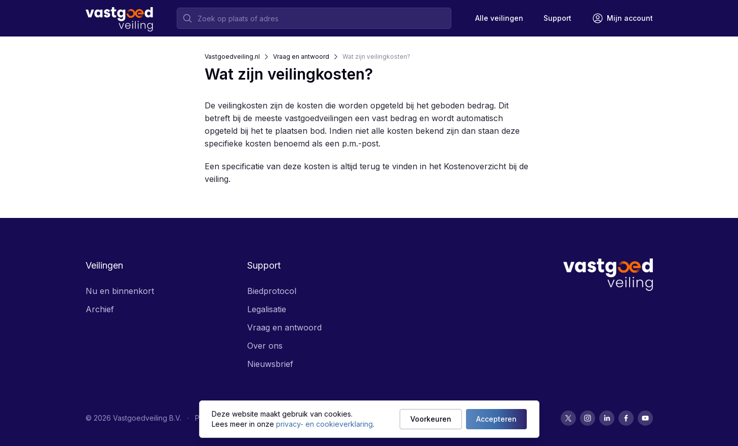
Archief (100, 309)
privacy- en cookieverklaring (324, 424)
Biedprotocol (271, 291)
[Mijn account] (622, 18)
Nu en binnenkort (120, 291)
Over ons (265, 346)
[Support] (557, 18)
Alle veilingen (499, 18)
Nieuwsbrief (270, 364)
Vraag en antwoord (301, 56)
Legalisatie (266, 309)
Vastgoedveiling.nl (232, 56)
